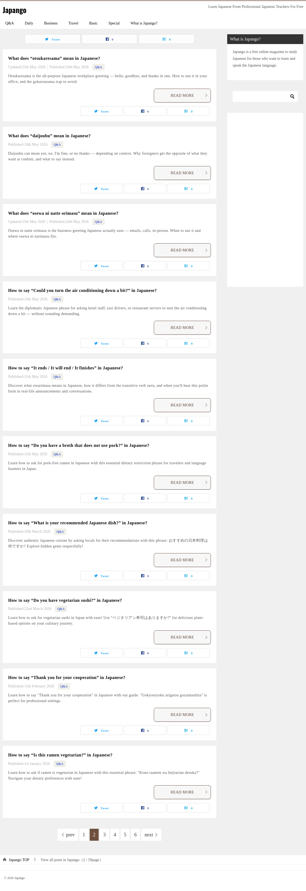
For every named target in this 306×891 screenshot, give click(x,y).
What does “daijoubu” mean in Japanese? (49, 135)
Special (114, 23)
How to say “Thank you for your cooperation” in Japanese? (66, 677)
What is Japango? (143, 23)
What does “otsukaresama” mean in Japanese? (54, 58)
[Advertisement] (265, 199)
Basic (93, 23)
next (149, 834)
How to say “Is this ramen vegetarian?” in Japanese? (60, 755)
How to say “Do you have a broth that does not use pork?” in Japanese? (78, 445)
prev (70, 834)
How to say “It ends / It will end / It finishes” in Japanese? (65, 368)
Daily (29, 23)
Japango (16, 9)
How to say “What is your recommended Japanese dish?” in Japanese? (77, 523)
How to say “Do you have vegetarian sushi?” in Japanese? (65, 600)
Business (51, 23)
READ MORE (189, 96)
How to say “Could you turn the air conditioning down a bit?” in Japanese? (82, 290)
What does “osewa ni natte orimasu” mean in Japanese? (63, 213)
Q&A (9, 23)
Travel (73, 23)
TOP (19, 860)
